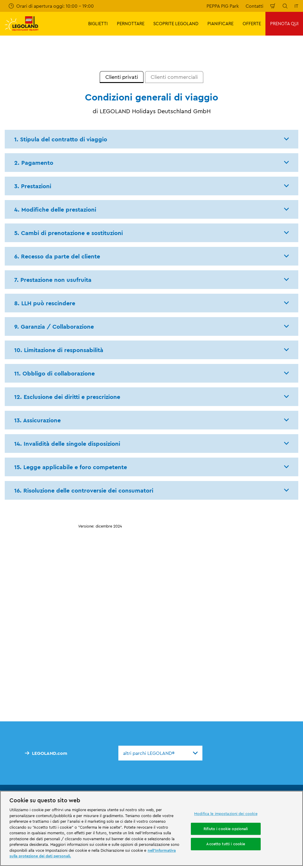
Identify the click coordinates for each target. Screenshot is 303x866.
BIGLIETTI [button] (98, 23)
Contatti (254, 6)
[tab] (122, 77)
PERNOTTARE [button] (130, 23)
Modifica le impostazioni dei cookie (225, 813)
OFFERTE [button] (252, 23)
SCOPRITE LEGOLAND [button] (175, 23)
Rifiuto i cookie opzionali (226, 828)
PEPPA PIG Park (223, 6)
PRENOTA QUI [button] (284, 23)
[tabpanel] (151, 313)
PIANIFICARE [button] (220, 23)
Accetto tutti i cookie (225, 844)
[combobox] (160, 753)
